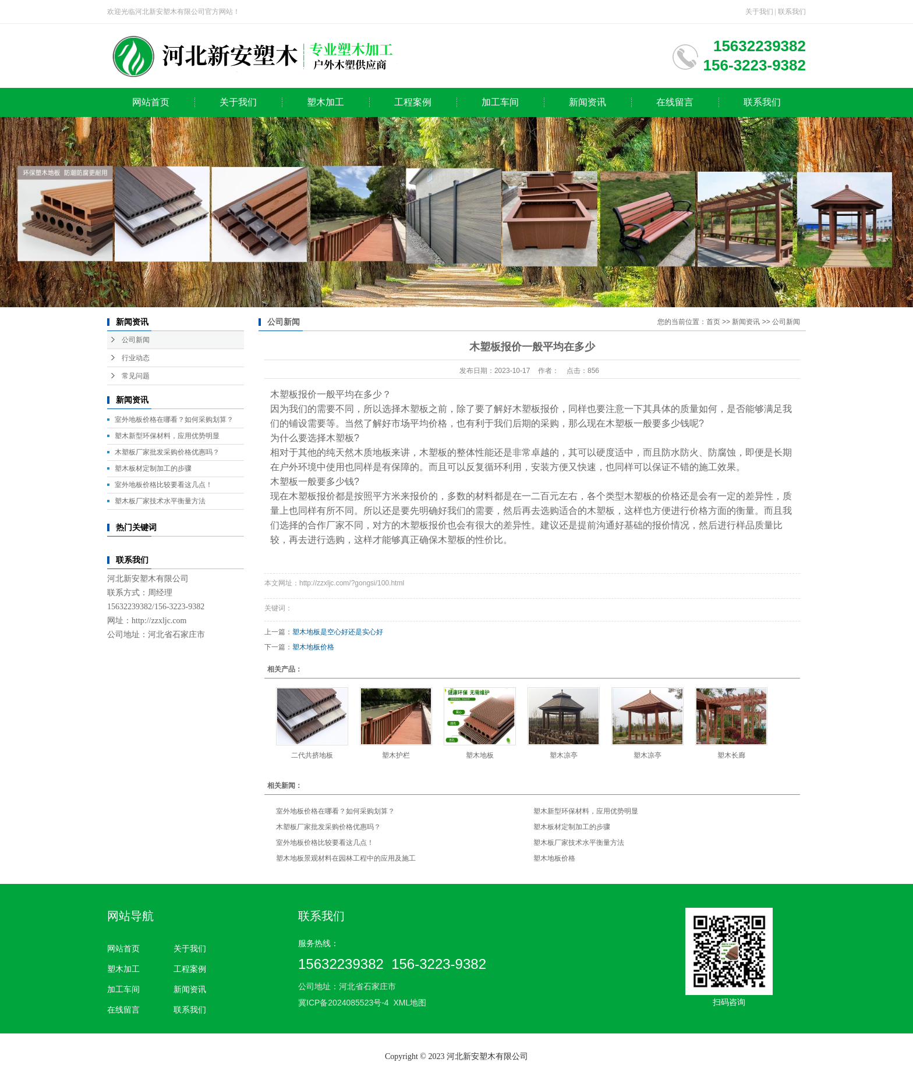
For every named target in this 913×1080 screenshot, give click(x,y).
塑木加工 (325, 102)
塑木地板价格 (313, 647)
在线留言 (674, 102)
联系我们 (792, 12)
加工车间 (500, 102)
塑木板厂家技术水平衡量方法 (160, 501)
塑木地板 (480, 755)
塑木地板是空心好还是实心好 (337, 632)
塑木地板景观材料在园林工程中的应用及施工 (346, 858)
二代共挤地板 (312, 755)
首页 (713, 322)
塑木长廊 (731, 755)
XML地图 (409, 1002)
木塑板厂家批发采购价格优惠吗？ (167, 452)
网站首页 (150, 102)
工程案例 (412, 102)
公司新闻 (136, 340)
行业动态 (136, 358)
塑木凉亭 (564, 755)
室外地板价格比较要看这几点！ (164, 485)
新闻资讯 (587, 102)
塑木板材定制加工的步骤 (153, 468)
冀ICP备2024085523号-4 (343, 1002)
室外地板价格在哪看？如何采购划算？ (174, 419)
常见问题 (136, 376)
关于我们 (759, 12)
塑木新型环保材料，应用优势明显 (167, 436)
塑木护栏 (396, 755)
